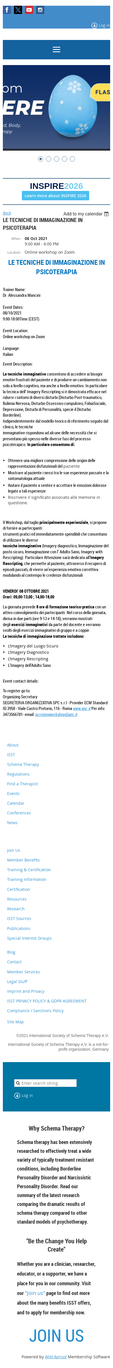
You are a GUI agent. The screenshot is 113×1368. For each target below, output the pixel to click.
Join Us (13, 850)
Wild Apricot (56, 1356)
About (12, 745)
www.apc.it (82, 708)
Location (13, 252)
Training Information (26, 879)
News (12, 822)
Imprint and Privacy (25, 991)
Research (16, 908)
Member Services (23, 971)
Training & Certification (29, 869)
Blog (11, 952)
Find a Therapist (22, 783)
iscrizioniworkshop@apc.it (56, 714)
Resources (17, 899)
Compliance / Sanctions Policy (35, 1010)
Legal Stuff (17, 981)
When (15, 238)
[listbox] (86, 213)
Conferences (19, 813)
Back (7, 213)
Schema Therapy (23, 764)
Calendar (15, 803)
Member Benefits (23, 860)
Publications (18, 928)
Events (13, 793)
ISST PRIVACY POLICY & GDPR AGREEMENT (47, 1001)
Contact (14, 962)
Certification (18, 889)
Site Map (15, 1021)
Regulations (18, 774)
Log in (104, 25)
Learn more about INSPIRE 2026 (55, 195)
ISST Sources (19, 918)
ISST (11, 754)
